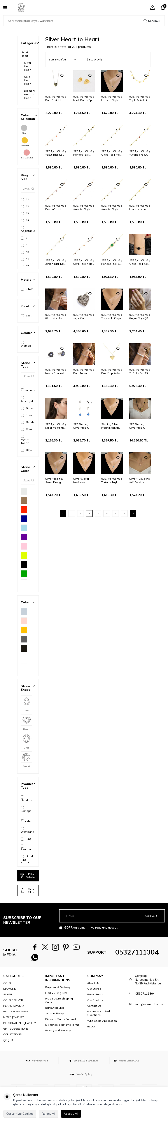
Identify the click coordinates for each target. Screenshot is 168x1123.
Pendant (26, 848)
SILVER (7, 997)
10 (25, 252)
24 (25, 220)
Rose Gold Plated (27, 154)
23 (25, 213)
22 (25, 206)
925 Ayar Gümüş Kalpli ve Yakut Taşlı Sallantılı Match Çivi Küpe (55, 425)
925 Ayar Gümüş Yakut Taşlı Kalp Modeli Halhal (55, 152)
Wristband (27, 830)
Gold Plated (25, 142)
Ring (26, 839)
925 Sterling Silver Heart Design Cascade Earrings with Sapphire (84, 425)
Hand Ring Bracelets (27, 860)
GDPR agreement (76, 927)
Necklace (27, 798)
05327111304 (137, 954)
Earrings (26, 809)
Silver (24, 129)
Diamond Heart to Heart (29, 94)
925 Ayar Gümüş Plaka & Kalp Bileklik (55, 316)
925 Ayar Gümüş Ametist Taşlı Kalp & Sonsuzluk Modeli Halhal (83, 207)
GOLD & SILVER (13, 1003)
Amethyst (27, 399)
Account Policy (54, 1016)
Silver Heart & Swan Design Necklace (54, 480)
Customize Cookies (19, 1114)
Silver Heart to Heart (29, 66)
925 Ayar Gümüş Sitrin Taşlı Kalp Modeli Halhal (83, 262)
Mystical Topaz (26, 440)
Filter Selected (28, 875)
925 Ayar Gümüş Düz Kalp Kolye (111, 371)
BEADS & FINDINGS (15, 1015)
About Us (93, 986)
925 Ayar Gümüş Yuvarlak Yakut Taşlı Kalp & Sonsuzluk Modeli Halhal (139, 152)
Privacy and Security (58, 1033)
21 (25, 199)
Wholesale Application (102, 1024)
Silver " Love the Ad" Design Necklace (139, 480)
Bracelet (26, 820)
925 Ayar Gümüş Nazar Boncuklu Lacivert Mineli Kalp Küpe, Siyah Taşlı (55, 371)
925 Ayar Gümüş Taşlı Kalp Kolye (111, 316)
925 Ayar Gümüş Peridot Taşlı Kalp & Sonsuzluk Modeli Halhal (83, 152)
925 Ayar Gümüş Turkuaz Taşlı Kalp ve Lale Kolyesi (111, 480)
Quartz (28, 422)
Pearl (27, 415)
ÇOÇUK (8, 1043)
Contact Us (94, 1009)
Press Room (95, 997)
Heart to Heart (26, 54)
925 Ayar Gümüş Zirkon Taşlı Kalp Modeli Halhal (55, 262)
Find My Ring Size (56, 996)
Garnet (28, 408)
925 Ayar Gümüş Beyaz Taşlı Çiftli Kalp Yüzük (139, 316)
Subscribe (153, 916)
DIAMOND (9, 992)
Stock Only (93, 59)
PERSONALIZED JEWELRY (19, 1026)
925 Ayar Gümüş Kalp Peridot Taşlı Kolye (55, 98)
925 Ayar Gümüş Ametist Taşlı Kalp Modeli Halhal (111, 207)
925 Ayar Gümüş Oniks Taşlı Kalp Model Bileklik (139, 262)
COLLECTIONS (12, 1037)
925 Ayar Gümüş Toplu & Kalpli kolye (139, 98)
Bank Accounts (54, 1011)
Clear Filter (27, 890)
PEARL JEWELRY (13, 1009)
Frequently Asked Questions (98, 1016)
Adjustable (28, 229)
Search (152, 21)
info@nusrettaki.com (149, 1007)
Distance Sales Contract (60, 1022)
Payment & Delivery (57, 990)
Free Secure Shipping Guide (59, 1003)
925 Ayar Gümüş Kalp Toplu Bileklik (83, 371)
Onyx (26, 450)
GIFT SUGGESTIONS (16, 1032)
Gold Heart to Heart (29, 80)
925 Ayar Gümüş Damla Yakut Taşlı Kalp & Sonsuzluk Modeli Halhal (55, 207)
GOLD (7, 986)
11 (25, 259)
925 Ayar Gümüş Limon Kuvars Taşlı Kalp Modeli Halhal (139, 207)
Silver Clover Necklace (81, 480)
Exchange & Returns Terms (62, 1028)
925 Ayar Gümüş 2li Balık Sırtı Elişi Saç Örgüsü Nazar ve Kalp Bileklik (139, 371)
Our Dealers (95, 1003)
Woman (26, 344)
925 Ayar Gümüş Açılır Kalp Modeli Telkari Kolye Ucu (83, 316)
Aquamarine (28, 389)
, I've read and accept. (88, 927)
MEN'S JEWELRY (13, 1020)
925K (26, 315)
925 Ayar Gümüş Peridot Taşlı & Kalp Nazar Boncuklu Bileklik (111, 262)
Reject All (48, 1114)
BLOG (91, 1029)
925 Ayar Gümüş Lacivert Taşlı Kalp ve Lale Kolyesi (111, 98)
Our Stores (94, 992)
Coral (27, 429)
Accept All (71, 1114)
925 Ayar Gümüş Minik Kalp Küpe (83, 98)
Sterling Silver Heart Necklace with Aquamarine (111, 425)
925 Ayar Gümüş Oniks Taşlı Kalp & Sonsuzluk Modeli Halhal (111, 152)
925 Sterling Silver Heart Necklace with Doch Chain (138, 425)
